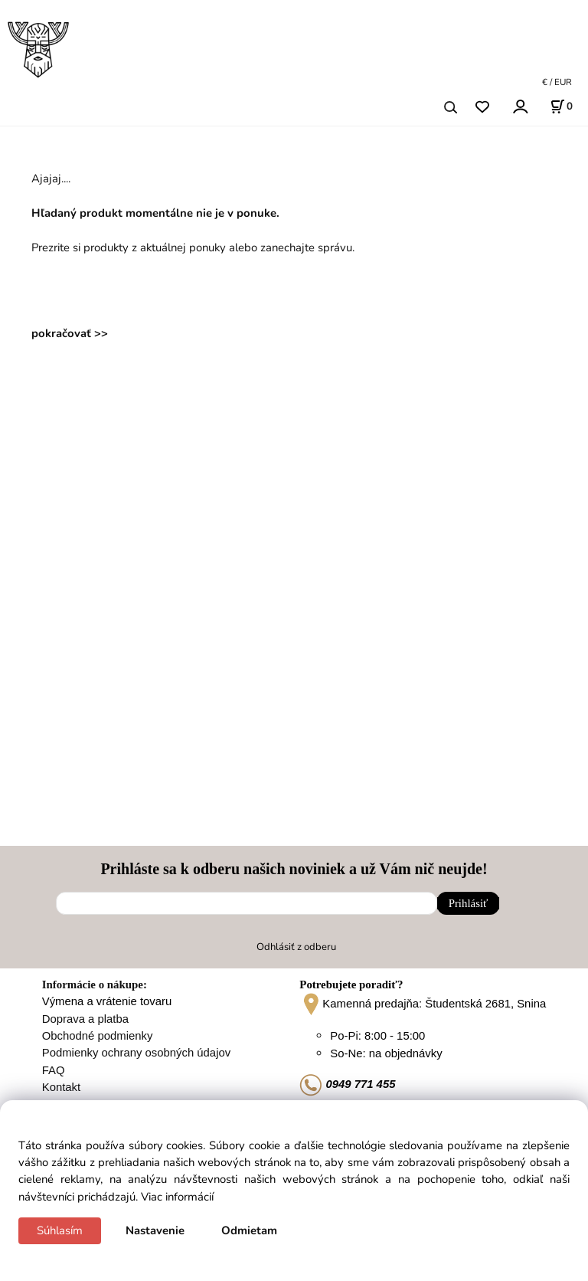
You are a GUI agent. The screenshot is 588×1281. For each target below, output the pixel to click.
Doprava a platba (85, 1019)
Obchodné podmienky (97, 1036)
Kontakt (61, 1087)
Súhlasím (60, 1230)
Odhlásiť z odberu (296, 947)
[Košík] (561, 106)
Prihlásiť (468, 903)
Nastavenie (155, 1230)
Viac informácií (177, 1196)
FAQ (53, 1070)
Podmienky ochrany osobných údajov (136, 1053)
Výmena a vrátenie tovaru (107, 1001)
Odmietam (249, 1230)
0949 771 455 (347, 1084)
